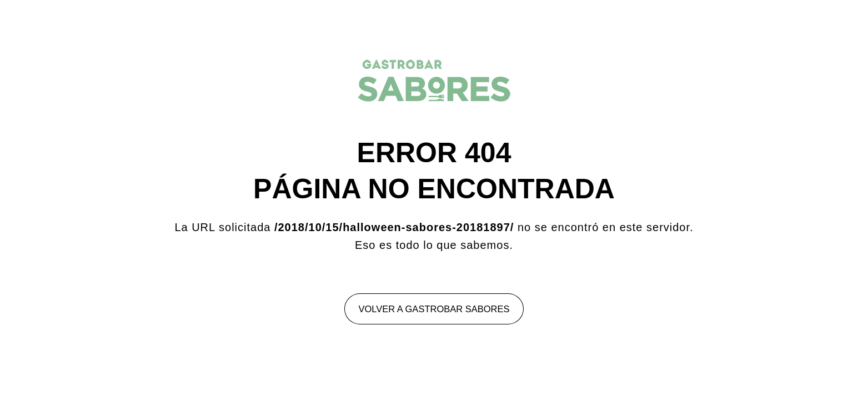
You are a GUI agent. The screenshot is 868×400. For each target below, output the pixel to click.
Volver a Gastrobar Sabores (433, 309)
